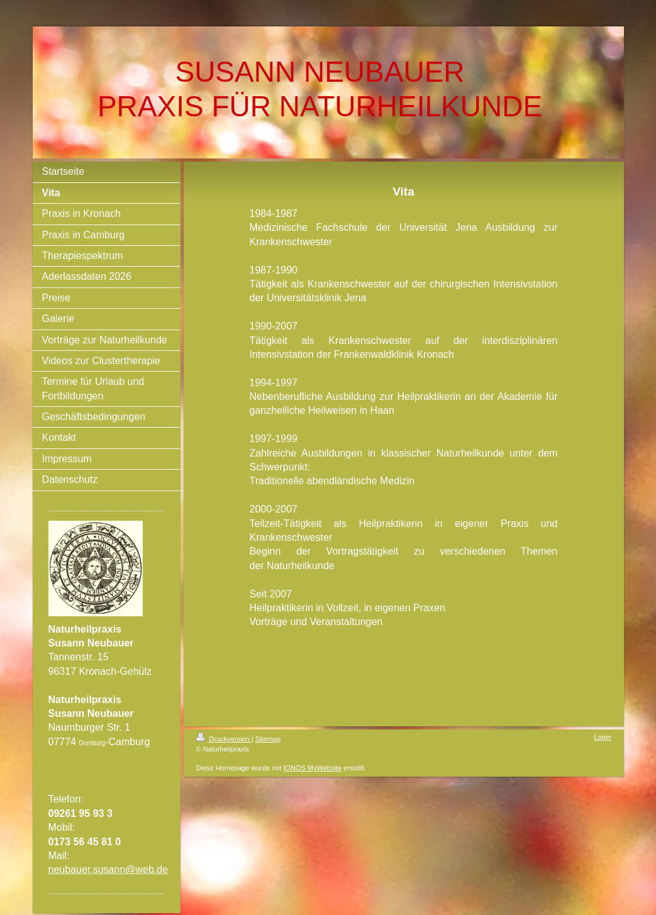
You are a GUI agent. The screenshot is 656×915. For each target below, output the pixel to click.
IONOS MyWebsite (312, 768)
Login (602, 737)
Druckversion (224, 739)
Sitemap (268, 739)
